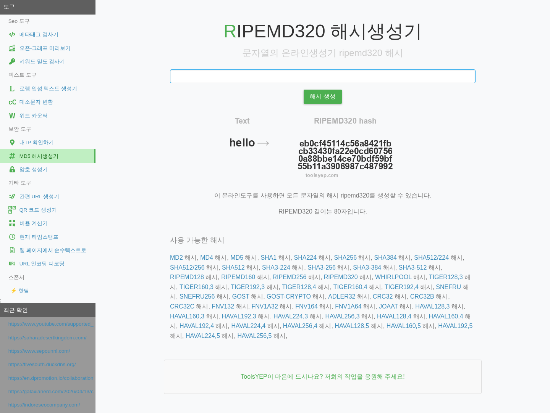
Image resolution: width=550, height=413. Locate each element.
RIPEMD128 (187, 277)
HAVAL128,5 (352, 326)
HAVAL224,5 (203, 336)
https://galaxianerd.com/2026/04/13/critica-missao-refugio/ (51, 391)
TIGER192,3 (248, 287)
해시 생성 (323, 96)
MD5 (236, 257)
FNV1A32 (264, 306)
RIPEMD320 (341, 277)
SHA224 (305, 257)
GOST (240, 296)
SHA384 (385, 257)
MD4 (206, 257)
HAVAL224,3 (290, 316)
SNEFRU (448, 287)
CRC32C (182, 306)
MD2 (176, 257)
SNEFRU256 (197, 296)
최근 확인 (15, 310)
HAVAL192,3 (239, 316)
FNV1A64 (348, 306)
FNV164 (306, 306)
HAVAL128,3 (432, 306)
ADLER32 (341, 296)
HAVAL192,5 (455, 326)
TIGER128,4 (299, 287)
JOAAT (388, 306)
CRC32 (383, 296)
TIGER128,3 (446, 277)
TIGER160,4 (350, 287)
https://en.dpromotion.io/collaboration (51, 378)
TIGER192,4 (402, 287)
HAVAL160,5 (404, 326)
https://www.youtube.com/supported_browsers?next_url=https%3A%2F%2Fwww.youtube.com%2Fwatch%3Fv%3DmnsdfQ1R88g (51, 324)
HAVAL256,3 (342, 316)
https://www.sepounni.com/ (39, 351)
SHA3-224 (276, 267)
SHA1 (268, 257)
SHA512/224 (431, 257)
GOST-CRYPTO (289, 296)
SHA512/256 (187, 267)
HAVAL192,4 (197, 326)
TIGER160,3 (197, 287)
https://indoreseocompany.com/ (44, 405)
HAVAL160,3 (187, 316)
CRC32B (422, 296)
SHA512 (233, 267)
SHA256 (345, 257)
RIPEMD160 (238, 277)
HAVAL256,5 (254, 336)
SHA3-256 (321, 267)
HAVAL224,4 (248, 326)
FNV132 (223, 306)
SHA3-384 (367, 267)
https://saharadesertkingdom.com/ (47, 338)
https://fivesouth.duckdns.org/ (42, 364)
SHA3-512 (413, 267)
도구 (9, 6)
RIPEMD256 (290, 277)
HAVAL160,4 (446, 316)
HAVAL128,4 (394, 316)
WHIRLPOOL (393, 277)
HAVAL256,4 (300, 326)
